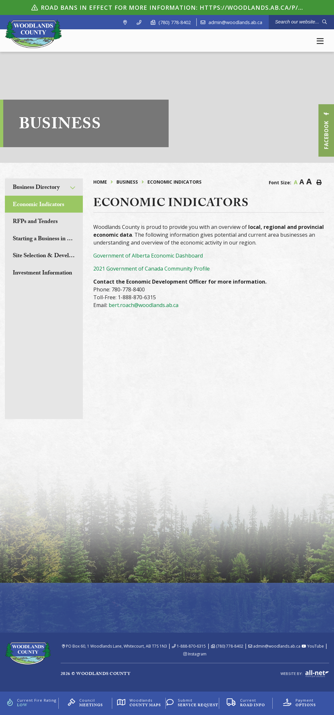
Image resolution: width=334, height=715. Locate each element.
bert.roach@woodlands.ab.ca (143, 305)
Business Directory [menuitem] (36, 188)
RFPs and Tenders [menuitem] (35, 222)
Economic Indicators (174, 182)
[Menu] (320, 41)
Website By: (305, 673)
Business (127, 182)
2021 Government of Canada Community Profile (151, 268)
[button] (72, 187)
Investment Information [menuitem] (42, 274)
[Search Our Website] (301, 22)
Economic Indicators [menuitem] (38, 205)
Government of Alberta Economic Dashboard (148, 255)
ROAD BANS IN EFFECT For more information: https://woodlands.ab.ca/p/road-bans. (187, 7)
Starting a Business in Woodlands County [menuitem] (48, 239)
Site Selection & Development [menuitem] (48, 256)
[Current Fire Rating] (31, 703)
